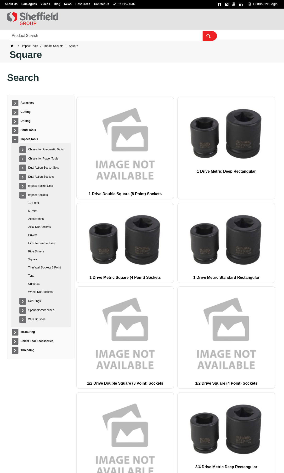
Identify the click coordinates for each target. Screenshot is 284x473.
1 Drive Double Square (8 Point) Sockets (94, 163)
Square (33, 259)
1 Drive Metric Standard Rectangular (216, 163)
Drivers (32, 235)
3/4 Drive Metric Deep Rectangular (175, 238)
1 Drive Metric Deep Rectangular (135, 161)
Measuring (148, 35)
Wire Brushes (36, 319)
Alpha (148, 455)
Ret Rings (34, 301)
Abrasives (18, 35)
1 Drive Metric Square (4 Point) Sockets (175, 163)
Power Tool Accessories (185, 35)
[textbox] (237, 19)
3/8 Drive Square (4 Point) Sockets (256, 238)
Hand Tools (89, 35)
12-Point (33, 203)
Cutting (42, 35)
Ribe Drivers (36, 251)
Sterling (160, 455)
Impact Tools (119, 35)
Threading (222, 35)
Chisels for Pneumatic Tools (46, 149)
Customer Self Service (134, 461)
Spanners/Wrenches (41, 310)
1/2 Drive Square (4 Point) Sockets (95, 238)
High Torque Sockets (41, 243)
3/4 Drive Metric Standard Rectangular (216, 240)
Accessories (36, 219)
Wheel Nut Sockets (40, 292)
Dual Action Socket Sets (43, 167)
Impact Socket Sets (40, 186)
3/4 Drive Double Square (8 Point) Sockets (135, 240)
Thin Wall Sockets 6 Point (44, 267)
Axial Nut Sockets (39, 227)
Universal (34, 283)
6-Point (32, 211)
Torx (31, 275)
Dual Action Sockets (41, 176)
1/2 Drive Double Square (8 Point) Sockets (257, 163)
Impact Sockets (38, 195)
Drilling (64, 35)
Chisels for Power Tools (43, 158)
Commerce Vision (167, 461)
